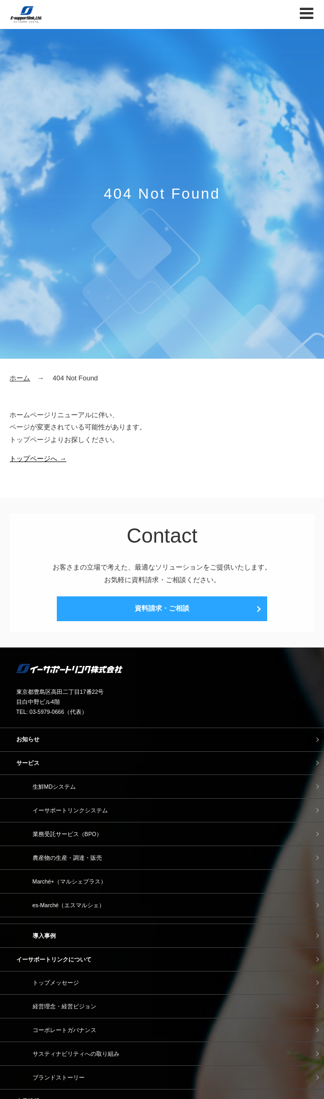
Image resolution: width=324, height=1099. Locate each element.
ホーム (19, 378)
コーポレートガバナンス (64, 1030)
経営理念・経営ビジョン (64, 1006)
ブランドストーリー (59, 1077)
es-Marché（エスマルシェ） (69, 905)
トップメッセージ (56, 982)
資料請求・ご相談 (162, 608)
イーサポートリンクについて (54, 959)
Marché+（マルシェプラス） (69, 881)
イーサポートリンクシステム (70, 810)
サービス (27, 763)
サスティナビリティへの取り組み (76, 1054)
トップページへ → (37, 459)
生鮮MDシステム (54, 786)
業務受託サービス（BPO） (67, 834)
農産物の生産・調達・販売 (67, 858)
